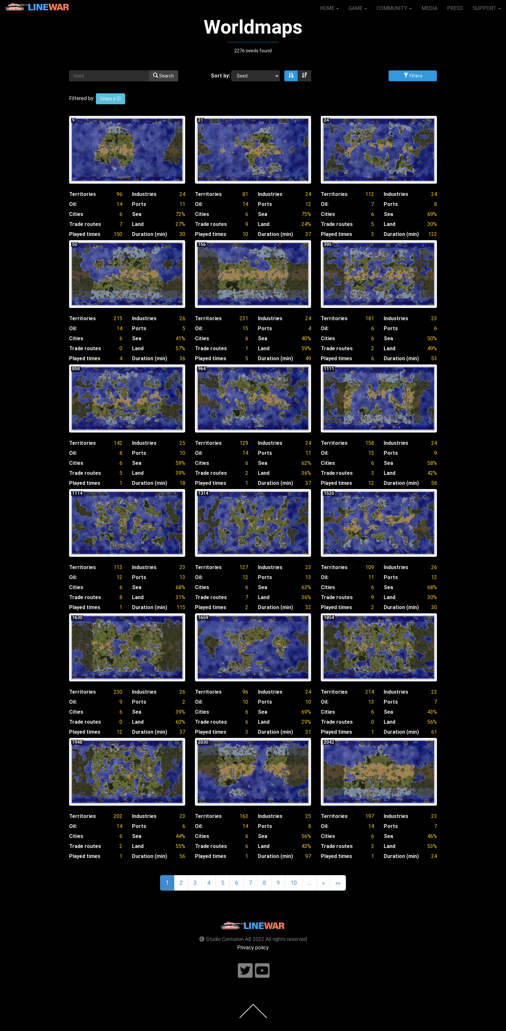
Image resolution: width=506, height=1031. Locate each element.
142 (118, 443)
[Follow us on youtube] (262, 971)
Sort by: (220, 76)
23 (434, 318)
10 (182, 453)
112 (369, 194)
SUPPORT (487, 8)
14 (119, 204)
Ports (139, 204)
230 (118, 692)
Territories (82, 194)
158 (369, 443)
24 (182, 194)
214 (369, 692)
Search (163, 75)
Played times (84, 234)
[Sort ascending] (291, 75)
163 (243, 816)
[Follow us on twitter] (245, 971)
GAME (358, 8)
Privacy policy (253, 947)
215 (118, 318)
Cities (76, 214)
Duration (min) (149, 234)
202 (118, 816)
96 (119, 194)
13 (182, 577)
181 (369, 318)
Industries (144, 194)
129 (243, 443)
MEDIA (429, 8)
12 (308, 204)
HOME (329, 8)
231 (243, 318)
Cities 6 (110, 98)
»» (337, 882)
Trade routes (85, 224)
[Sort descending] (304, 75)
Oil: (73, 204)
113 (118, 567)
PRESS (455, 8)
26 (182, 318)
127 (243, 567)
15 (245, 328)
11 (182, 204)
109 (369, 567)
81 (245, 194)
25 (182, 443)
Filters (412, 75)
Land (138, 224)
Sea (136, 214)
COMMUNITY (394, 8)
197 (369, 816)
